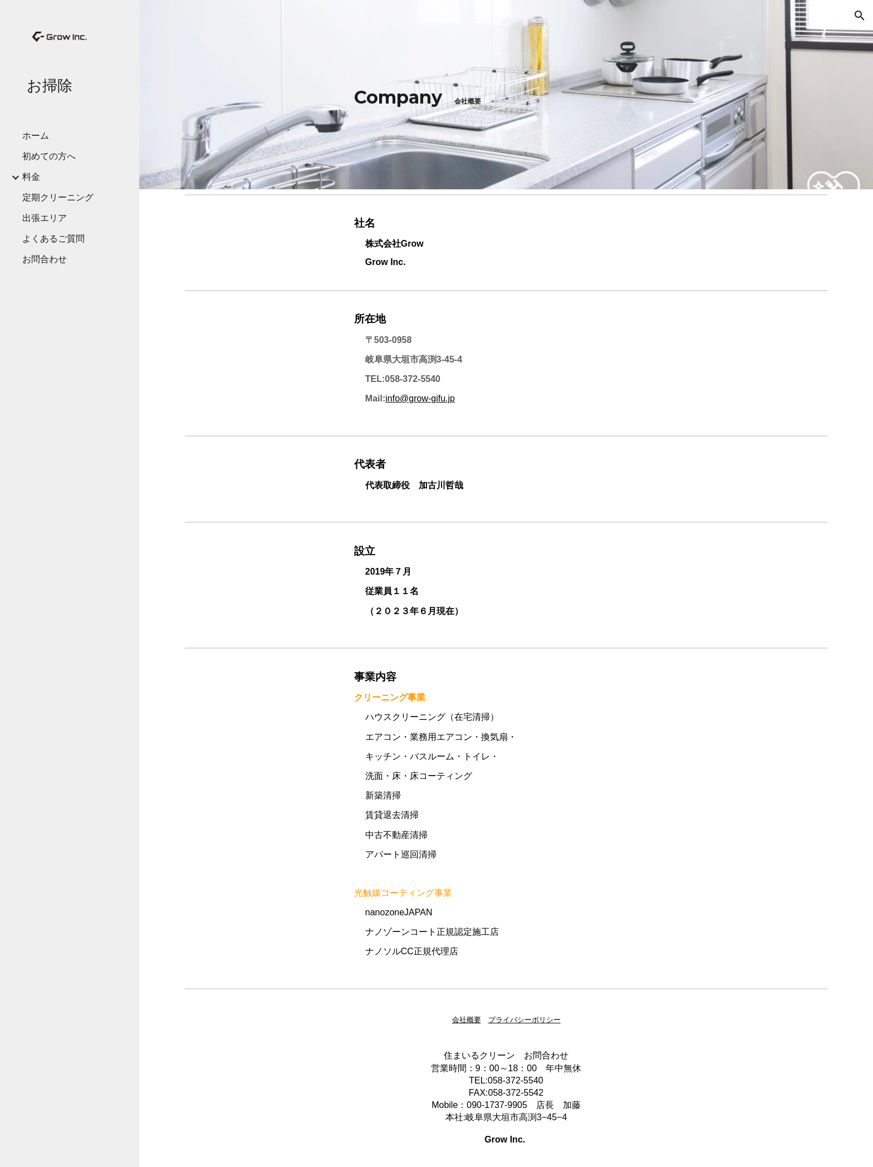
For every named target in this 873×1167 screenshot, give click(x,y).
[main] (506, 94)
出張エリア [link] (44, 218)
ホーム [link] (35, 135)
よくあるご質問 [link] (53, 238)
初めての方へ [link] (49, 156)
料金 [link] (31, 176)
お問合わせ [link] (44, 259)
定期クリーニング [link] (58, 197)
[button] (859, 15)
